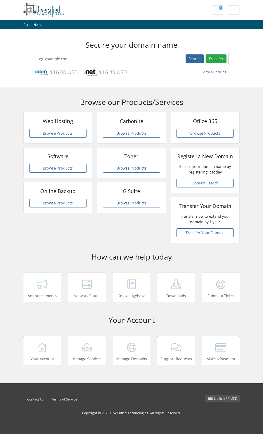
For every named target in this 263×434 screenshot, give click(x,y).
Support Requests (176, 351)
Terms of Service (64, 399)
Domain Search (205, 183)
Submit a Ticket (221, 288)
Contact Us (35, 399)
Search (195, 58)
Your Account (42, 351)
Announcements (42, 288)
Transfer (216, 58)
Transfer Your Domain (205, 232)
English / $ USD (222, 398)
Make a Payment (221, 351)
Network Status (87, 288)
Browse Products (58, 133)
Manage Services (87, 351)
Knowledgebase (131, 288)
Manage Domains (131, 351)
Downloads (176, 288)
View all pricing (214, 72)
